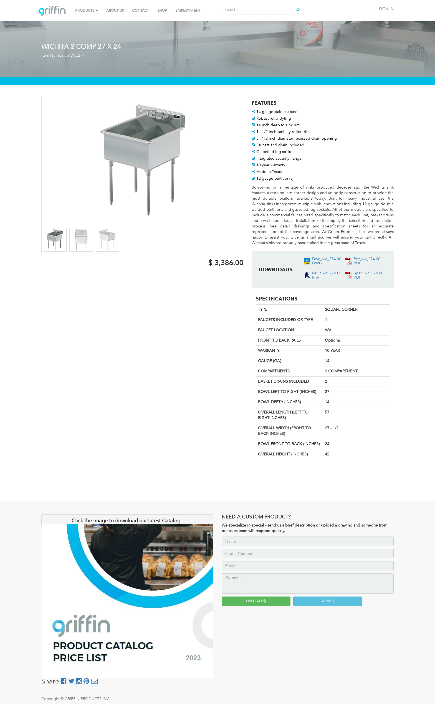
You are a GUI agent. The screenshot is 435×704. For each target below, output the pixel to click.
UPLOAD (256, 601)
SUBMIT (328, 601)
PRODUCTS (86, 10)
